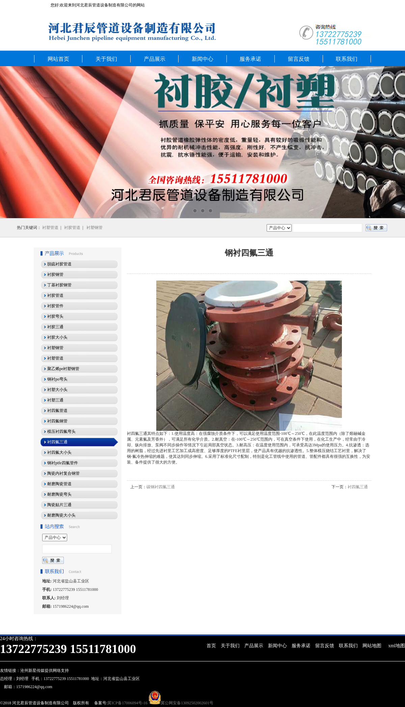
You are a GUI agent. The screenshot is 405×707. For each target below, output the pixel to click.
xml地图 (396, 645)
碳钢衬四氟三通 (160, 487)
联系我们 (346, 59)
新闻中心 (202, 59)
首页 (211, 645)
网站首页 (58, 59)
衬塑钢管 (94, 227)
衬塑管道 (50, 227)
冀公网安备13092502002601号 (187, 703)
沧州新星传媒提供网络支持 (44, 670)
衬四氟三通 (358, 487)
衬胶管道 (72, 227)
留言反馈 (298, 59)
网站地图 (371, 645)
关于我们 (106, 59)
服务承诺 (250, 59)
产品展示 (154, 59)
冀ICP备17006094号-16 (127, 703)
